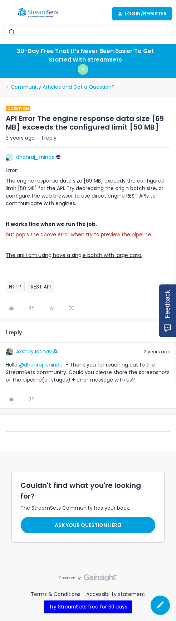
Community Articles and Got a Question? (62, 87)
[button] (8, 14)
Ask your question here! (88, 525)
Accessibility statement (115, 594)
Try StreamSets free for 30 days (88, 606)
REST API (41, 286)
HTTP (15, 286)
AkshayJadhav (34, 351)
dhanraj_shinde (35, 157)
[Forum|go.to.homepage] (38, 13)
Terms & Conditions (55, 594)
